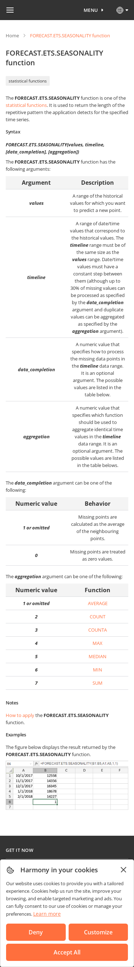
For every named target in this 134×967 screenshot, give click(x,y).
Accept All (67, 952)
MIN (97, 669)
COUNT (97, 616)
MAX (98, 643)
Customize (98, 932)
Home (12, 35)
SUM (98, 683)
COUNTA (97, 630)
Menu (91, 10)
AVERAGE (98, 603)
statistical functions (28, 81)
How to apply (20, 715)
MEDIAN (97, 656)
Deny (36, 932)
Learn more (47, 913)
